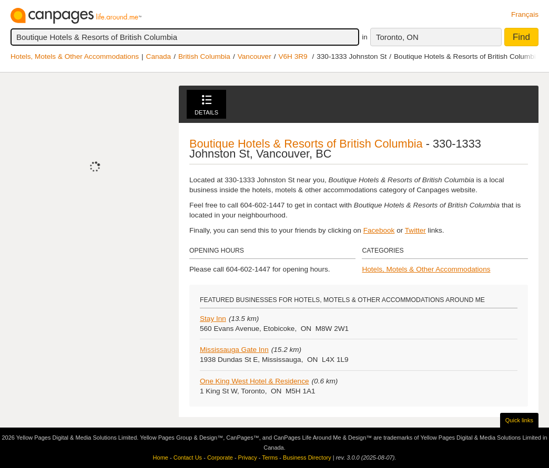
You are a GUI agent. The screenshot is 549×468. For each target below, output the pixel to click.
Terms (270, 457)
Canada (158, 56)
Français (524, 14)
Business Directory (307, 457)
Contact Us (188, 457)
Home (160, 457)
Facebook (379, 230)
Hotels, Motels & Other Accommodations (75, 56)
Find (521, 37)
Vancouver (254, 56)
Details (206, 105)
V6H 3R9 (292, 56)
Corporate (220, 457)
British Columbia (204, 56)
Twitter (415, 230)
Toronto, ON (397, 37)
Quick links (519, 420)
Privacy (247, 457)
